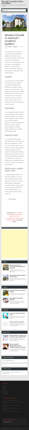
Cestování (5, 388)
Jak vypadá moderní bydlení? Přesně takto (18, 276)
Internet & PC (5, 391)
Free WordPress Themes (13, 372)
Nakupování (5, 392)
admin (10, 46)
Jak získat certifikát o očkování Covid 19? (11, 400)
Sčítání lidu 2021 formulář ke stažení (18, 291)
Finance (4, 390)
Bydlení (15, 46)
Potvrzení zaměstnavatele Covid (17, 313)
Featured (4, 389)
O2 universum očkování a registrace (10, 411)
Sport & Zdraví (6, 393)
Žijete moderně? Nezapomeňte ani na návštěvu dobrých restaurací (14, 214)
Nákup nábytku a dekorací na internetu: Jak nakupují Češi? (18, 336)
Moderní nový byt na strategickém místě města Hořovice (17, 266)
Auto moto (5, 385)
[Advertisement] (14, 244)
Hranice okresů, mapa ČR (17, 322)
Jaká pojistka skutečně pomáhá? (16, 298)
